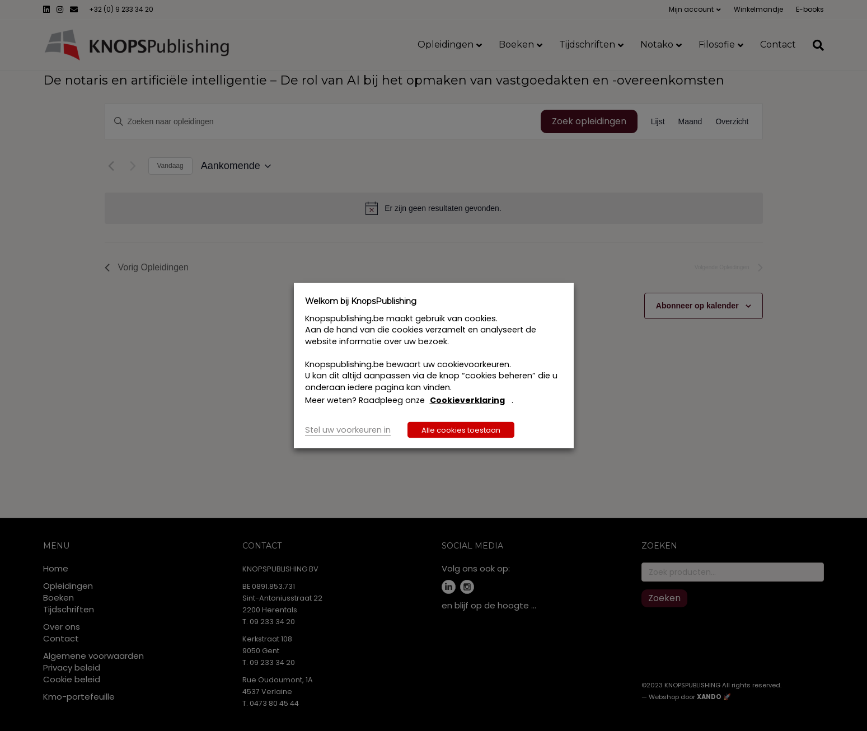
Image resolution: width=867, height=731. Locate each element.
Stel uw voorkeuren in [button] (348, 429)
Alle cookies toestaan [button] (460, 429)
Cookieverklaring (467, 400)
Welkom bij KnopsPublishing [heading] (360, 301)
